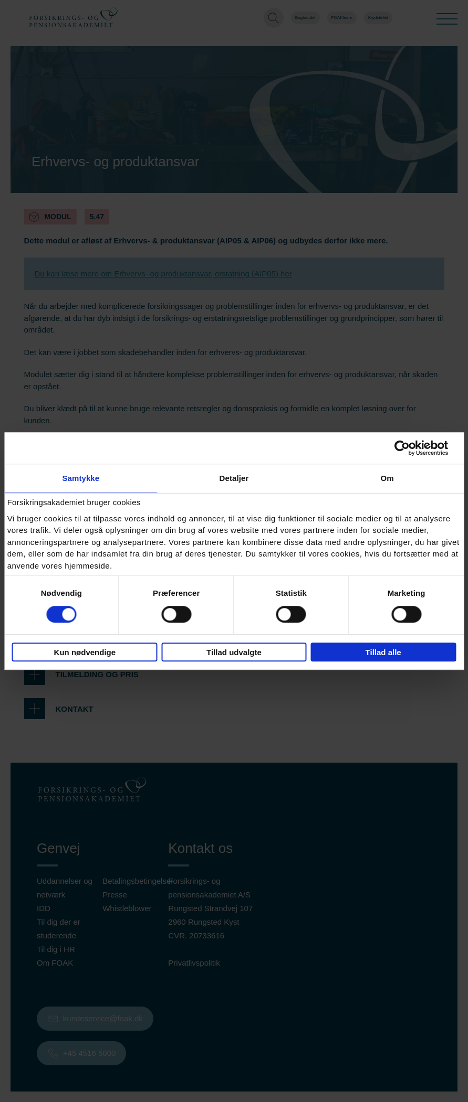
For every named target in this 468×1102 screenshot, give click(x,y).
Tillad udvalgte (234, 652)
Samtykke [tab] (80, 478)
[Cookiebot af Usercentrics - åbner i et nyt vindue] (410, 448)
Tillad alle (383, 652)
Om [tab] (387, 478)
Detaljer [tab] (234, 478)
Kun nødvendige (85, 652)
